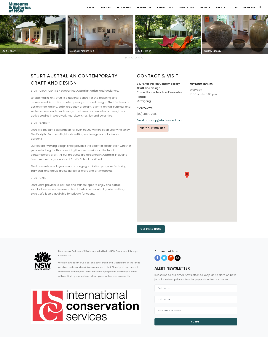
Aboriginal (186, 7)
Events (221, 7)
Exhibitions (165, 7)
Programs (124, 7)
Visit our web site (152, 128)
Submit (196, 321)
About (91, 7)
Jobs (234, 7)
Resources (144, 7)
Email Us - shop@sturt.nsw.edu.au (159, 120)
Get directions (150, 229)
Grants (205, 7)
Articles (249, 7)
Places (106, 7)
